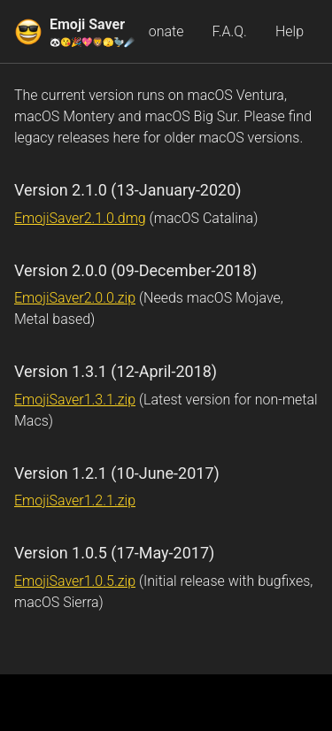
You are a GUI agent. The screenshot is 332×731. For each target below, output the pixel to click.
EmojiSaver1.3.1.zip (74, 399)
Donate (161, 31)
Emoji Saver (92, 32)
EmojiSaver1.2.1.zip (74, 500)
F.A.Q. (229, 31)
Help (289, 31)
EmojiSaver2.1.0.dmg (80, 218)
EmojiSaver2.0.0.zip (74, 297)
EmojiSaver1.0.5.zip (74, 581)
